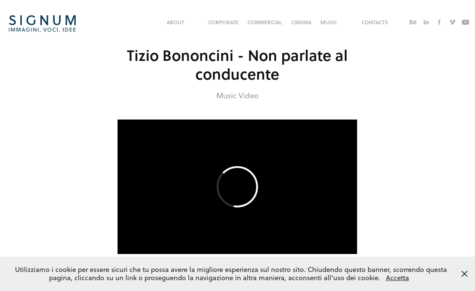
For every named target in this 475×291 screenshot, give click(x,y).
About (175, 22)
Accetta (397, 277)
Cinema (301, 22)
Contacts (375, 22)
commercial (264, 22)
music (328, 22)
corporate (223, 22)
